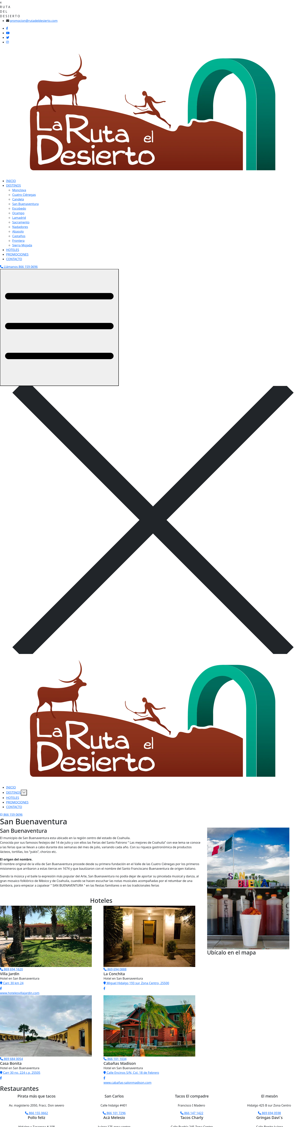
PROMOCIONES (17, 254)
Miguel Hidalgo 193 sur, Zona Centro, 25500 (136, 983)
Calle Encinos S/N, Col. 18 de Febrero (131, 1073)
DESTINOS (13, 185)
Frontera (18, 241)
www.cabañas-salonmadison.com (127, 1082)
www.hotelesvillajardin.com (19, 993)
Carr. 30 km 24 (12, 983)
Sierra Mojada (22, 245)
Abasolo (18, 231)
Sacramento (20, 222)
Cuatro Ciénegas (24, 195)
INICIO (11, 181)
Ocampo (18, 213)
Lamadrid (19, 218)
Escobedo (19, 208)
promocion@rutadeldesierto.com (34, 21)
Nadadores (20, 227)
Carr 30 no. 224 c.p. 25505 (20, 1073)
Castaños (18, 236)
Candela (18, 199)
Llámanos (19, 267)
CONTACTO (14, 259)
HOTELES (12, 250)
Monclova (19, 190)
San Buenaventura (25, 204)
